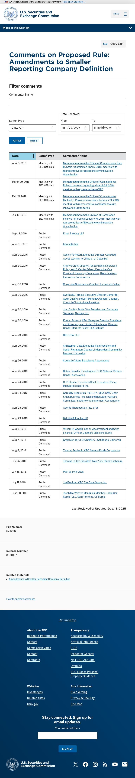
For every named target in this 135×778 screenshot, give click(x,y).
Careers (32, 642)
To (93, 120)
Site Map (76, 704)
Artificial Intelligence (84, 642)
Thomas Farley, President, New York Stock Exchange (93, 460)
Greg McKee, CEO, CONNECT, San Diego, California (92, 439)
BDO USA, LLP (71, 335)
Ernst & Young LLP (73, 233)
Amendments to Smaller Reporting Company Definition (39, 579)
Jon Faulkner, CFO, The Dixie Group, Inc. (85, 482)
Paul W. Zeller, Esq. (73, 471)
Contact (32, 654)
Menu (120, 14)
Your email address (67, 728)
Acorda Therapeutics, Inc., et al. (80, 407)
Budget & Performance (42, 636)
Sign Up (67, 748)
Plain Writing (79, 692)
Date (24, 156)
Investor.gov (35, 692)
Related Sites (36, 698)
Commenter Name (21, 94)
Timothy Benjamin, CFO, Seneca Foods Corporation (91, 450)
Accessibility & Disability (87, 636)
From (64, 120)
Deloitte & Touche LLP (75, 418)
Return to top (67, 620)
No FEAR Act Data (83, 660)
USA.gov (32, 704)
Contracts (33, 660)
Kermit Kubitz (70, 244)
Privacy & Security (83, 698)
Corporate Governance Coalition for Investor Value (91, 284)
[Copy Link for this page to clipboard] (113, 44)
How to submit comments (20, 599)
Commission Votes (39, 648)
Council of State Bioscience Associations (86, 360)
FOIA (74, 648)
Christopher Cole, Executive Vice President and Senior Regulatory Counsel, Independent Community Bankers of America (92, 349)
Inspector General (82, 654)
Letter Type (16, 120)
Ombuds (76, 666)
